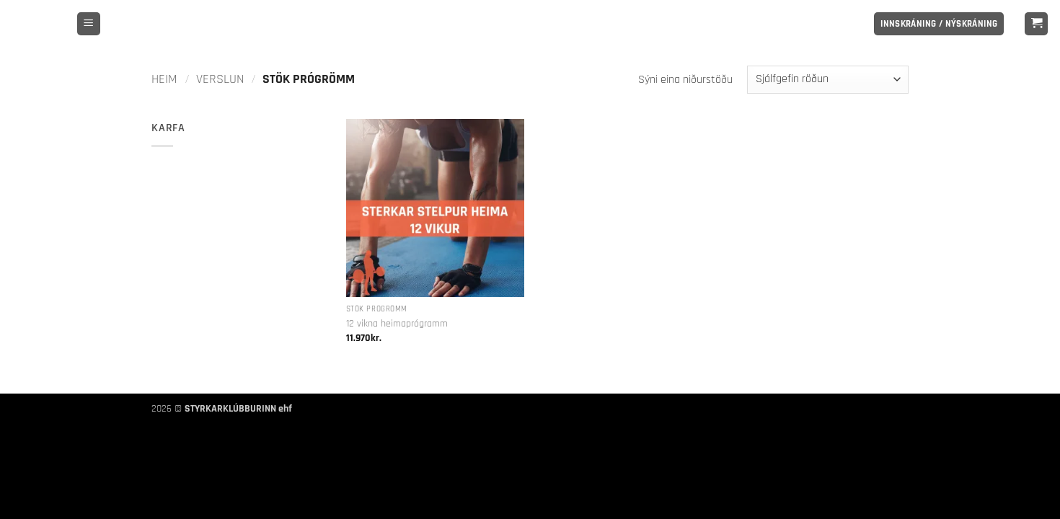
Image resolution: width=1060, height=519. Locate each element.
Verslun (220, 79)
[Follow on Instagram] (844, 23)
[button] (88, 24)
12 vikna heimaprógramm (397, 323)
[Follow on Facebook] (825, 23)
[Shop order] (828, 80)
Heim (164, 79)
